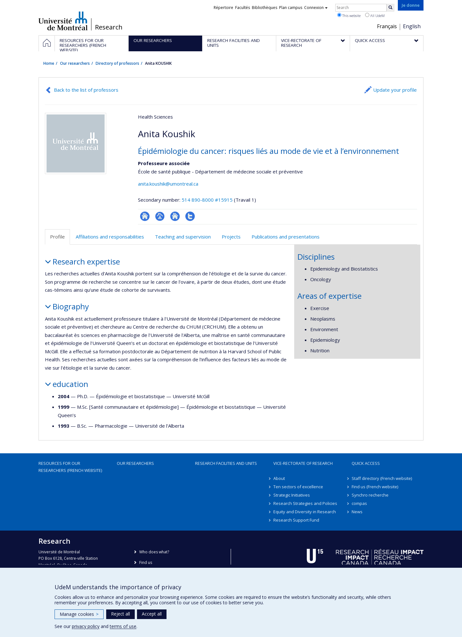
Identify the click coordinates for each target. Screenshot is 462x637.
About (279, 478)
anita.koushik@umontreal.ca (168, 183)
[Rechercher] (390, 8)
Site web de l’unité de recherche (175, 216)
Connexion (316, 7)
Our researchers (75, 63)
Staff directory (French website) (382, 478)
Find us (145, 562)
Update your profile (395, 90)
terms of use (123, 626)
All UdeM (375, 15)
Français (387, 26)
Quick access (366, 463)
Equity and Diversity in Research (304, 512)
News (357, 512)
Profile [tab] (57, 236)
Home (48, 63)
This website (349, 15)
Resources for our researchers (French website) (70, 466)
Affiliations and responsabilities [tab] (110, 236)
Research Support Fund (296, 520)
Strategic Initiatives (291, 495)
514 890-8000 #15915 (207, 200)
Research (109, 27)
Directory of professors (117, 63)
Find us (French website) (375, 487)
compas (359, 503)
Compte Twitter (190, 216)
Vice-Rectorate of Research (303, 463)
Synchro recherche (370, 495)
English (412, 26)
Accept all (152, 614)
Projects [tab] (231, 236)
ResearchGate (145, 216)
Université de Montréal (63, 20)
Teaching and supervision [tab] (183, 236)
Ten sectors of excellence (298, 487)
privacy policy (85, 626)
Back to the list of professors (86, 90)
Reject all (120, 614)
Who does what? (154, 552)
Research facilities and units (226, 463)
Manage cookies (79, 614)
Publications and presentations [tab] (286, 236)
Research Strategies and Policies (305, 503)
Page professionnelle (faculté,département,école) (160, 216)
